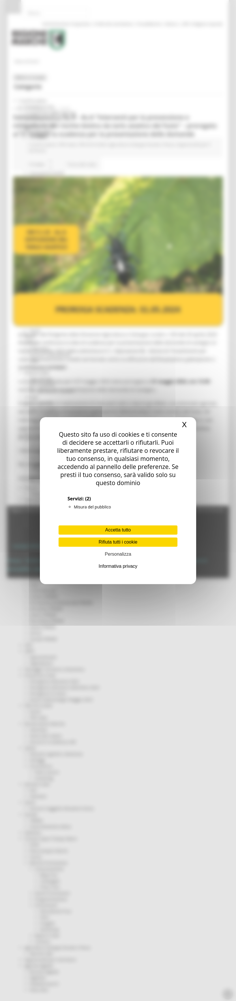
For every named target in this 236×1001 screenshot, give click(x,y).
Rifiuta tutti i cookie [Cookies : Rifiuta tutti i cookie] (118, 542)
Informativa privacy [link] (118, 566)
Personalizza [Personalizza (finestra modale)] (118, 554)
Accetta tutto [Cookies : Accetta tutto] (118, 529)
